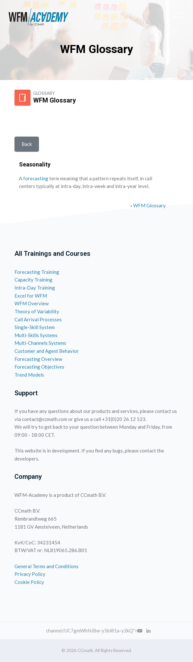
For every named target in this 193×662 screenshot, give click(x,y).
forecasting (35, 178)
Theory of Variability (36, 311)
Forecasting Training (36, 272)
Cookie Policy (29, 582)
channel (54, 630)
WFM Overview (31, 303)
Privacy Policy (29, 574)
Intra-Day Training (34, 288)
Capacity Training (33, 279)
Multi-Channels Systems (40, 343)
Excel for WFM (30, 296)
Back (27, 144)
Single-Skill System (34, 327)
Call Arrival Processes (38, 319)
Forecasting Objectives (39, 367)
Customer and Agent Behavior (46, 351)
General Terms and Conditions (46, 566)
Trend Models (29, 375)
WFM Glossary (149, 205)
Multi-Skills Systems (36, 335)
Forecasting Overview (38, 359)
